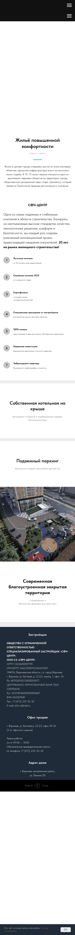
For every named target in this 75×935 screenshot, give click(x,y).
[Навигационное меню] (69, 5)
